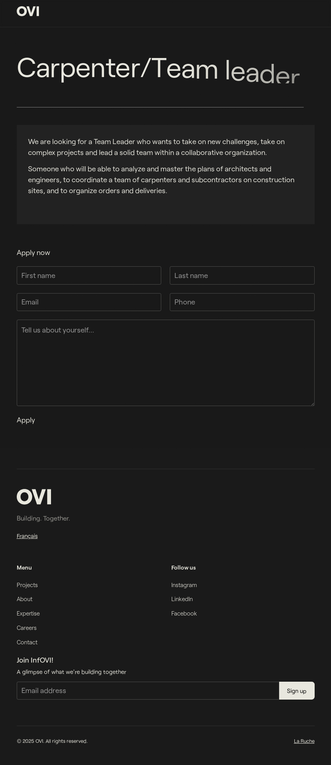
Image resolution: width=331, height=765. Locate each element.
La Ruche (304, 741)
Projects (27, 584)
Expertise (28, 613)
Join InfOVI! (35, 660)
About (24, 598)
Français (27, 535)
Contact (27, 641)
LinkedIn (182, 598)
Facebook (184, 613)
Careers (27, 627)
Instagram (184, 584)
